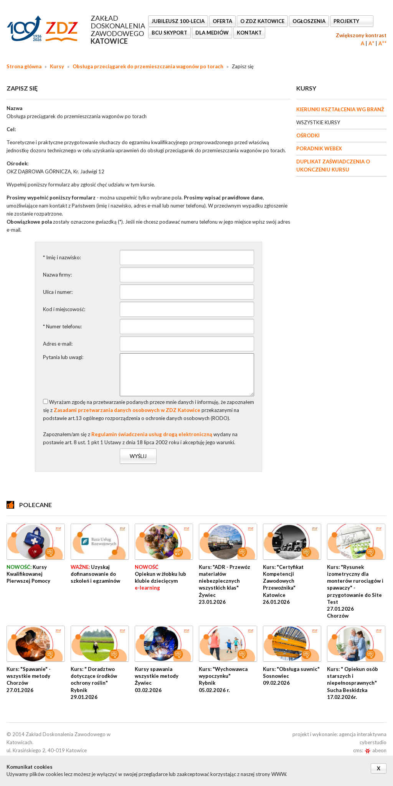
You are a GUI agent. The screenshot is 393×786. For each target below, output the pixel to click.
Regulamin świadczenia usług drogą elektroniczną (151, 434)
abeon (375, 750)
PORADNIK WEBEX (319, 148)
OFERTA (222, 21)
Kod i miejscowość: (64, 309)
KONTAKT (249, 33)
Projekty (347, 21)
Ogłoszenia (308, 21)
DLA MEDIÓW (212, 33)
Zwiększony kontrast (361, 35)
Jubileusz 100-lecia (178, 21)
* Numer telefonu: (62, 326)
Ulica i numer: (58, 292)
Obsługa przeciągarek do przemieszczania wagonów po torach (148, 66)
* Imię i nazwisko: (62, 257)
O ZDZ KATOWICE (262, 21)
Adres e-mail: (58, 344)
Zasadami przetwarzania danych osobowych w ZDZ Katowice (127, 410)
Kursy (57, 66)
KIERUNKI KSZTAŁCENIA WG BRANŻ (340, 109)
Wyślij (138, 456)
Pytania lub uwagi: (63, 357)
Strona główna (24, 66)
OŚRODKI (308, 135)
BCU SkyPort (169, 33)
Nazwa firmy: (57, 275)
